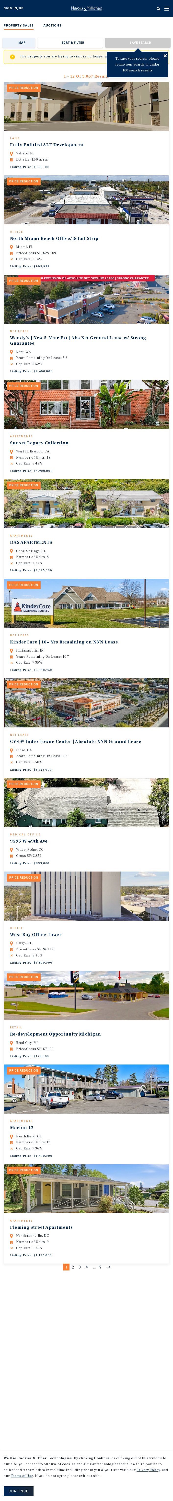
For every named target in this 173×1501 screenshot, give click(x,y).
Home (86, 8)
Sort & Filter (72, 42)
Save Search (140, 42)
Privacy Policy (148, 1470)
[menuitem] (19, 26)
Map (21, 42)
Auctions (52, 25)
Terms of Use (22, 1476)
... (94, 1338)
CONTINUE (19, 1491)
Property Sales (19, 25)
